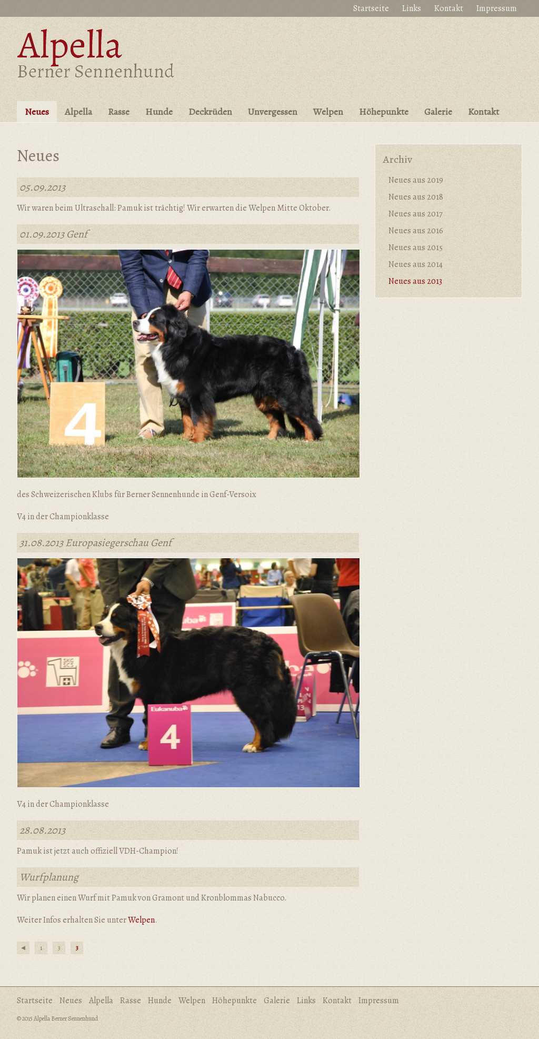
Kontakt (448, 8)
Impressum (496, 8)
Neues (37, 111)
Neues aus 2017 (415, 214)
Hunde (159, 111)
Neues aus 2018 (415, 197)
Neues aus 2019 (415, 180)
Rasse (118, 111)
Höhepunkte (383, 111)
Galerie (438, 111)
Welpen (328, 111)
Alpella (78, 111)
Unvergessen (272, 111)
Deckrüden (210, 111)
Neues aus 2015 (415, 247)
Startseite (371, 8)
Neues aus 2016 (415, 230)
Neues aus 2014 (415, 264)
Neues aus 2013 (415, 281)
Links (411, 8)
